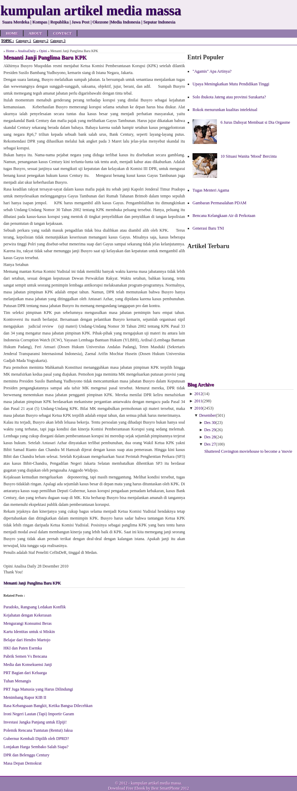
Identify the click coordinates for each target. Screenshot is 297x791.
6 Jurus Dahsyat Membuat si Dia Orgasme (255, 122)
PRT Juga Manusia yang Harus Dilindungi (38, 689)
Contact (62, 33)
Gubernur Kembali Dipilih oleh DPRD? (36, 738)
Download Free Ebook (126, 788)
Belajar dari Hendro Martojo (26, 639)
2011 (198, 401)
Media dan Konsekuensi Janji (27, 664)
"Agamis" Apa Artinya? (212, 71)
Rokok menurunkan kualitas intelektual (225, 109)
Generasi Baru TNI (208, 228)
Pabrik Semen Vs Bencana (25, 656)
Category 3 (57, 40)
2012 (198, 393)
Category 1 (23, 40)
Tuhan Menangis (17, 681)
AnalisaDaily (26, 51)
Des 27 (210, 444)
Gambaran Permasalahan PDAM (219, 202)
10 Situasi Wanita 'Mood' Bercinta (249, 156)
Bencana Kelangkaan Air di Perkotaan (224, 215)
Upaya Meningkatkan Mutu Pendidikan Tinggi (231, 84)
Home (12, 33)
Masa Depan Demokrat (22, 763)
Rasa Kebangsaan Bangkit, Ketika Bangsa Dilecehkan (47, 705)
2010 (198, 408)
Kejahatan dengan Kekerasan (27, 615)
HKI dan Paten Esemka (22, 648)
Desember (207, 415)
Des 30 (210, 422)
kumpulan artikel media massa (156, 783)
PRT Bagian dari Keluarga (25, 672)
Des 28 (210, 437)
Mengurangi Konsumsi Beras (27, 623)
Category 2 (40, 40)
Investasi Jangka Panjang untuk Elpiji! (35, 722)
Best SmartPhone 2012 (170, 788)
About (35, 33)
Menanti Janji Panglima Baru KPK (32, 583)
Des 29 (210, 429)
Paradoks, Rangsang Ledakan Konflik (34, 607)
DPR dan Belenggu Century (26, 755)
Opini (43, 51)
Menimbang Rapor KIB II (24, 697)
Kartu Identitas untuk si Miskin (29, 631)
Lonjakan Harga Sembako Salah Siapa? (36, 746)
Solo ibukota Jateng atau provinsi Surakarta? (229, 97)
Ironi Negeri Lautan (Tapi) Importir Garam (38, 713)
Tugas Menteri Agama (211, 190)
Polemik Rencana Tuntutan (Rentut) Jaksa (38, 730)
